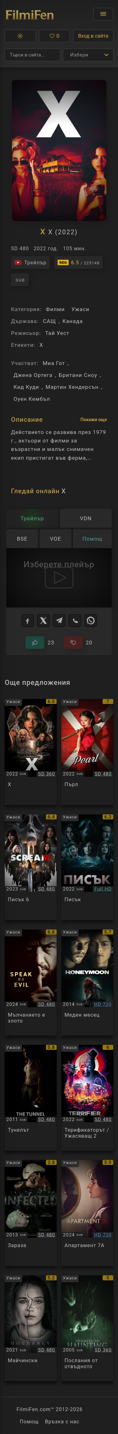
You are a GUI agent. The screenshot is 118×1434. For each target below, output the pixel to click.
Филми (55, 309)
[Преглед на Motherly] (31, 1328)
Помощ (29, 1422)
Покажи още (94, 419)
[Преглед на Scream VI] (31, 867)
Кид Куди (26, 387)
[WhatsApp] (90, 620)
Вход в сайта (93, 36)
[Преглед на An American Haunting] (87, 1328)
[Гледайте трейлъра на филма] (30, 262)
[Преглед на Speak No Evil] (31, 982)
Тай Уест (57, 333)
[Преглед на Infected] (31, 1213)
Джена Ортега (33, 375)
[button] (20, 36)
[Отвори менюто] (103, 14)
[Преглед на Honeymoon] (87, 982)
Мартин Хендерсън (72, 387)
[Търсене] (32, 55)
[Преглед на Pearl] (87, 752)
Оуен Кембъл (32, 399)
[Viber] (75, 620)
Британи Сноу (78, 375)
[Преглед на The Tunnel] (31, 1098)
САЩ (49, 321)
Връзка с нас (62, 1422)
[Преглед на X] (31, 752)
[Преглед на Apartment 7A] (87, 1213)
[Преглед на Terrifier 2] (87, 1098)
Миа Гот (54, 363)
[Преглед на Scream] (87, 867)
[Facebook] (27, 620)
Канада (72, 321)
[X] (43, 620)
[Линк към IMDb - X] (78, 262)
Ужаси (80, 309)
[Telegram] (59, 620)
